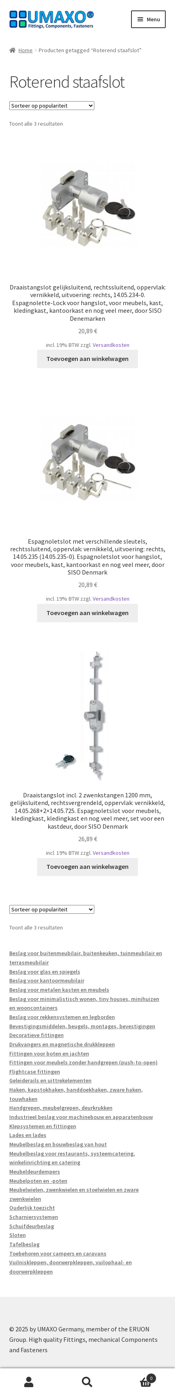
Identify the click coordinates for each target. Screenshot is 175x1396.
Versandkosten (111, 344)
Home (26, 50)
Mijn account (29, 1382)
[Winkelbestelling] (51, 105)
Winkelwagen (136, 1377)
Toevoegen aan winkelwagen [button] (87, 359)
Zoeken (87, 1382)
